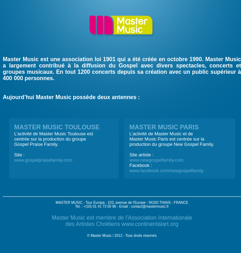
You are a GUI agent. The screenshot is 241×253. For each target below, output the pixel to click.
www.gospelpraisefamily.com (43, 160)
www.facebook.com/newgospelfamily (166, 170)
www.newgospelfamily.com (156, 160)
